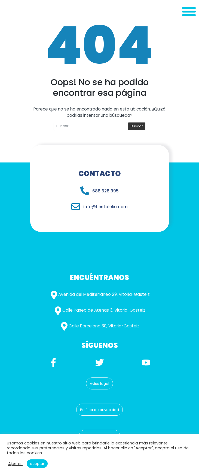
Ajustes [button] (15, 463)
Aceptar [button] (37, 463)
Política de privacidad (99, 409)
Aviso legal (99, 383)
